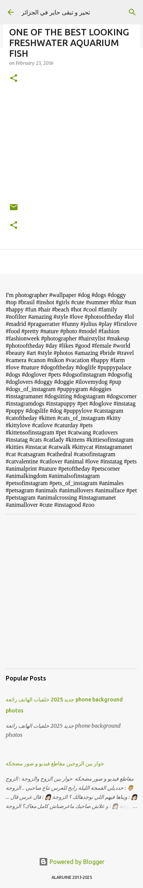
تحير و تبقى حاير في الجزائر (55, 12)
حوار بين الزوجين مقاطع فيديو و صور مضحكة (55, 763)
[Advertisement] (71, 591)
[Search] (132, 12)
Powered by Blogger (71, 861)
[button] (13, 78)
